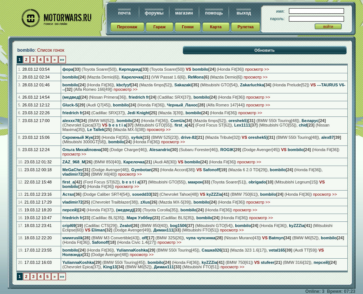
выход (243, 13)
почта (124, 13)
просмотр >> (257, 69)
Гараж (159, 27)
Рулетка (246, 27)
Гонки (188, 27)
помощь (214, 13)
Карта (216, 27)
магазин (184, 13)
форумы (154, 13)
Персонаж (127, 27)
